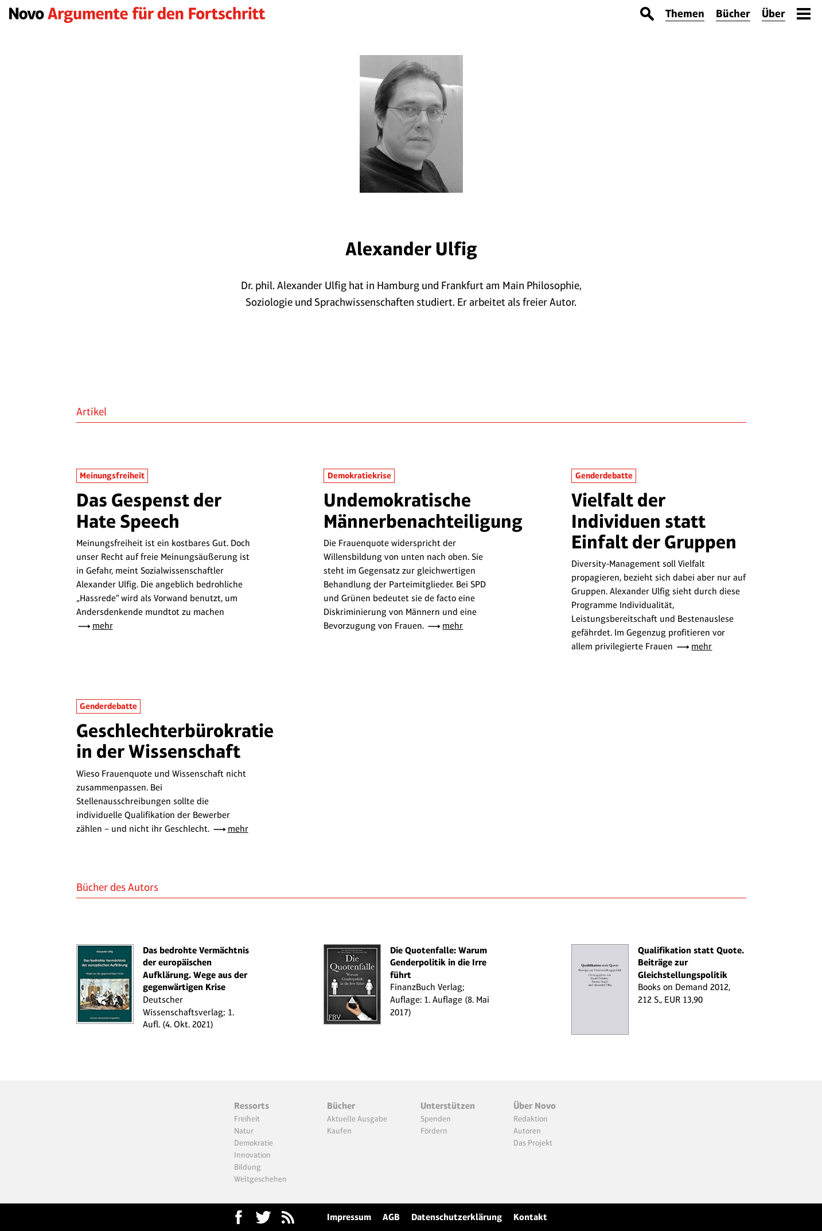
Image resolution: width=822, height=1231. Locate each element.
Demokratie (253, 1142)
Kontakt (530, 1216)
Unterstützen (447, 1105)
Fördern (433, 1130)
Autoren (527, 1130)
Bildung (247, 1166)
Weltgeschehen (260, 1178)
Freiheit (247, 1118)
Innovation (252, 1154)
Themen (684, 13)
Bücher (733, 13)
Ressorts (251, 1105)
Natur (244, 1130)
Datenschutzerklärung (456, 1216)
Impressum (349, 1216)
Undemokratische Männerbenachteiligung (423, 510)
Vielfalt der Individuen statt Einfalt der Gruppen (654, 521)
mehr (102, 625)
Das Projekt (532, 1142)
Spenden (435, 1118)
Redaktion (530, 1118)
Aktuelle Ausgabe (357, 1118)
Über (773, 13)
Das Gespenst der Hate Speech (148, 510)
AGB (391, 1216)
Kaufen (339, 1130)
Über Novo (534, 1105)
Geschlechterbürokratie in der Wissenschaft (175, 740)
